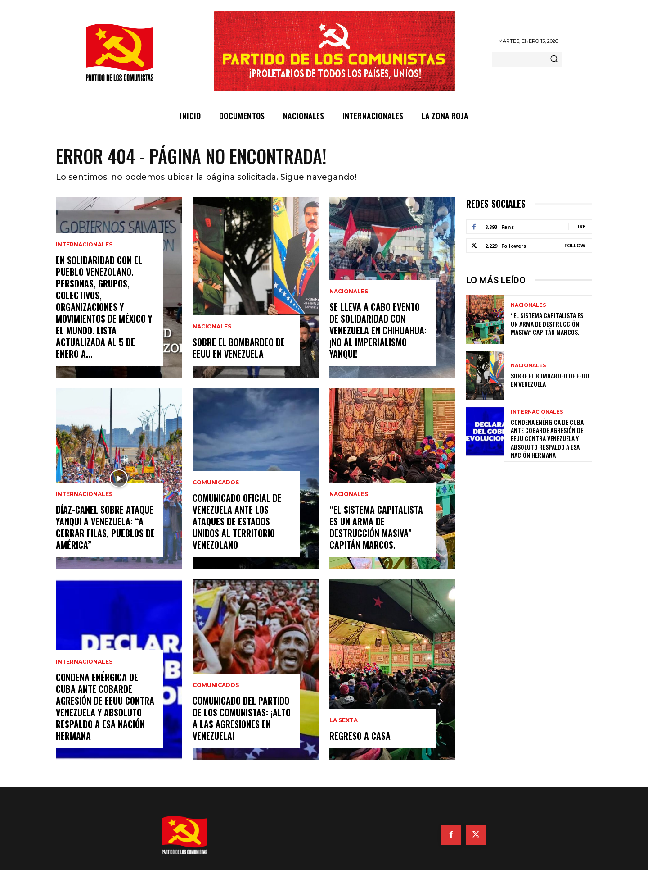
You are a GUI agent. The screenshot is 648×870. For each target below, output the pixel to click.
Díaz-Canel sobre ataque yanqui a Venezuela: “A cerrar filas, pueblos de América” (105, 527)
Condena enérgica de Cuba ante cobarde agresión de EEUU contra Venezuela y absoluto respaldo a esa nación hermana (105, 706)
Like (580, 226)
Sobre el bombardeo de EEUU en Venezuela (239, 347)
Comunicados (216, 482)
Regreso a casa (360, 735)
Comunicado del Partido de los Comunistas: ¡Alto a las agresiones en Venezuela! (242, 718)
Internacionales (84, 244)
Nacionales (212, 326)
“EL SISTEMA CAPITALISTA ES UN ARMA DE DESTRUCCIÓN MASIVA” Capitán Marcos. (376, 527)
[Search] (553, 59)
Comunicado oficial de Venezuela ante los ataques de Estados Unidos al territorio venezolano (237, 521)
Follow (574, 245)
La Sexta (343, 720)
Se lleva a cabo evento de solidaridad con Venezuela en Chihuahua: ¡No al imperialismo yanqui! (378, 330)
